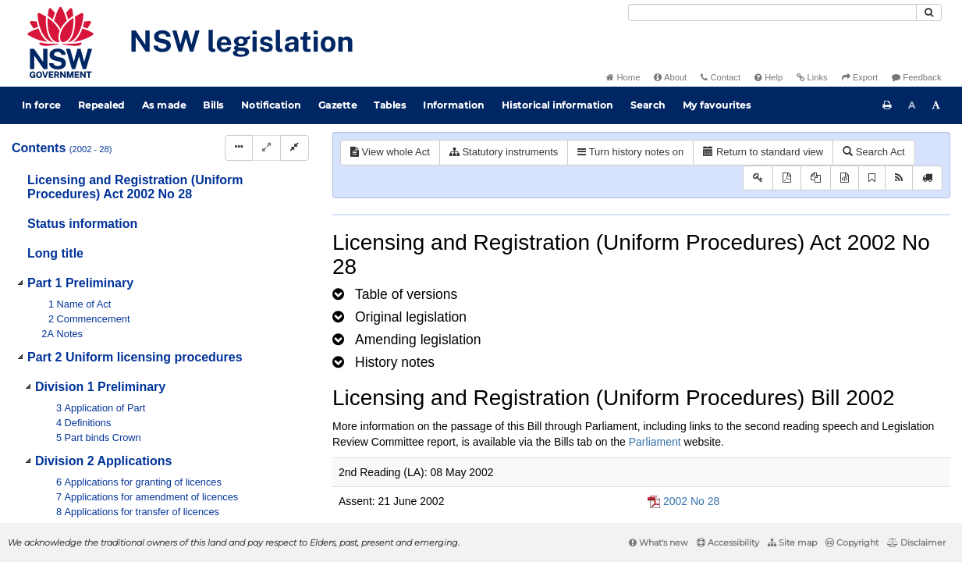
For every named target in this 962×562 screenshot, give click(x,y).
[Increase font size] (936, 105)
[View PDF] (786, 178)
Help (768, 77)
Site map (792, 542)
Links (812, 77)
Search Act (873, 152)
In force (41, 105)
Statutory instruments (503, 152)
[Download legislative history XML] (844, 178)
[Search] (772, 12)
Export (860, 77)
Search (648, 105)
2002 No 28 (691, 501)
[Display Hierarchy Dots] (239, 148)
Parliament (655, 442)
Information (454, 105)
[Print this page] (887, 105)
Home (623, 77)
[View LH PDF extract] (815, 178)
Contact (720, 77)
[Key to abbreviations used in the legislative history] (758, 178)
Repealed (101, 105)
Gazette (337, 105)
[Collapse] (294, 148)
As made (164, 105)
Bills (213, 105)
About (670, 77)
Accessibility (728, 542)
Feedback (916, 77)
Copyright (852, 542)
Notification (271, 105)
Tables (390, 105)
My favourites (717, 105)
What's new (658, 542)
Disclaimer (916, 542)
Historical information (557, 105)
